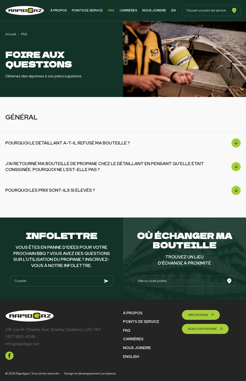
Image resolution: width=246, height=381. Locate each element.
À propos (58, 10)
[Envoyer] (106, 281)
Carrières (128, 10)
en (173, 10)
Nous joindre (154, 10)
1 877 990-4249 (20, 336)
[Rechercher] (234, 10)
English (131, 356)
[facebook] (9, 356)
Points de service (87, 10)
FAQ (111, 10)
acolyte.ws (109, 373)
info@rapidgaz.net (22, 343)
